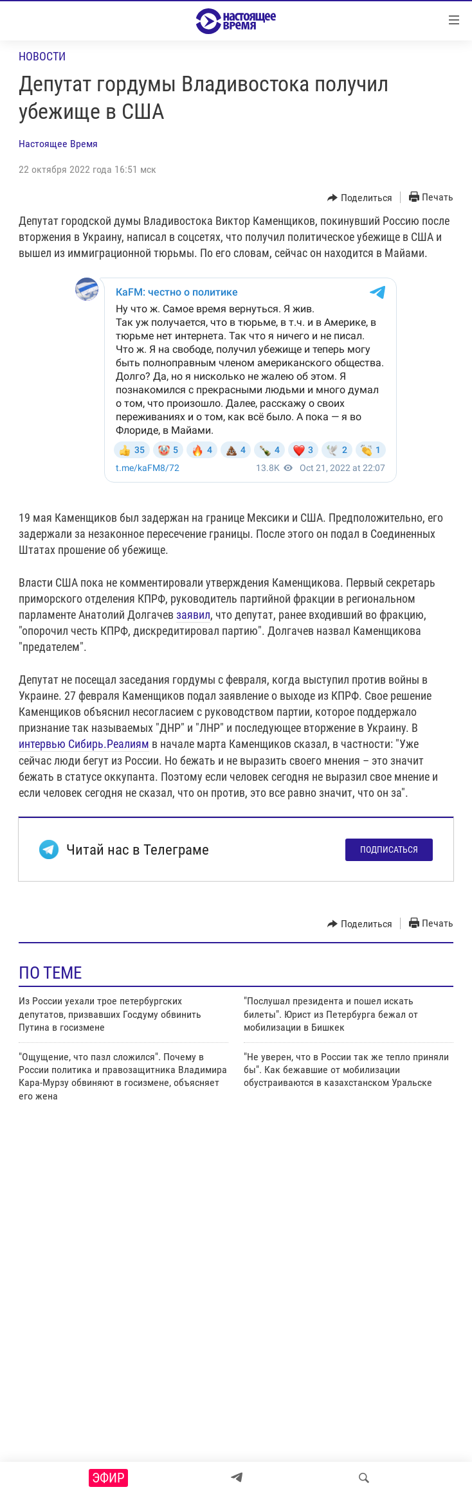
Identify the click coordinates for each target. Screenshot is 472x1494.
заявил (193, 614)
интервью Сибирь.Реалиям (84, 744)
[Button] (359, 198)
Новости (42, 56)
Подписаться (389, 849)
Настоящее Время (58, 144)
